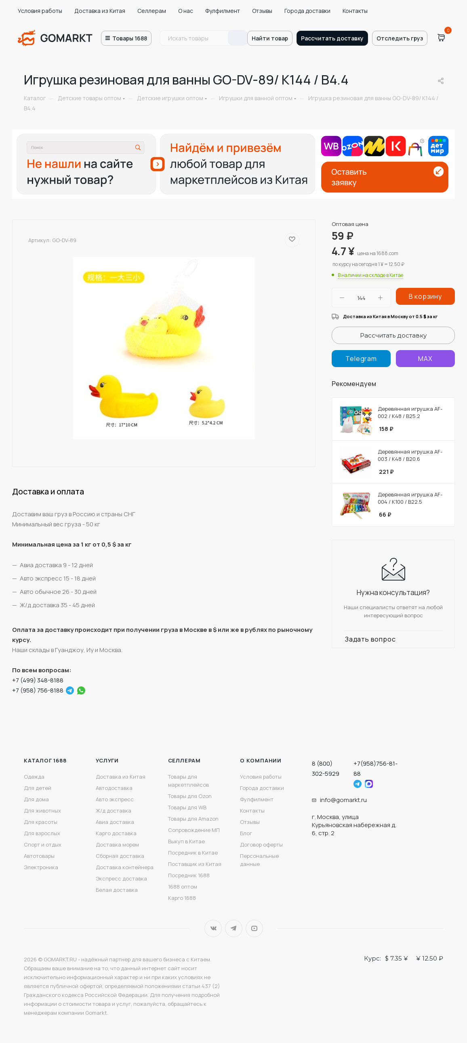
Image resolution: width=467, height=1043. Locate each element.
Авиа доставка (115, 822)
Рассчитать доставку (332, 38)
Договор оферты (261, 844)
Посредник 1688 (189, 875)
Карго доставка (116, 833)
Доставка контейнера (125, 867)
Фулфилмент (222, 11)
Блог (246, 833)
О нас (185, 11)
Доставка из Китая (99, 11)
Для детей (37, 788)
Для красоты (40, 822)
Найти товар (270, 38)
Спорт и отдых (42, 844)
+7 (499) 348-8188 (37, 680)
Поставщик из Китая (194, 864)
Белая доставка (117, 889)
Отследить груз (400, 38)
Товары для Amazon (193, 818)
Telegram (233, 928)
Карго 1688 (182, 898)
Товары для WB (187, 807)
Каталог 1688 (45, 760)
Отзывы (262, 11)
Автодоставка (114, 788)
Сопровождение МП (194, 830)
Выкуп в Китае (186, 841)
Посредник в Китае (193, 852)
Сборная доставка (120, 855)
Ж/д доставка (113, 810)
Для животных (42, 810)
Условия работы (40, 11)
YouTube (254, 928)
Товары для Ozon (190, 796)
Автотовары (39, 855)
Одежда (34, 776)
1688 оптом (182, 886)
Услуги (107, 760)
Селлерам (151, 11)
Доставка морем (117, 844)
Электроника (41, 867)
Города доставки (307, 11)
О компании (261, 760)
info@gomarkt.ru (343, 800)
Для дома (36, 799)
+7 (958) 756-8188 (37, 690)
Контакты (355, 11)
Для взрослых (42, 833)
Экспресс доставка (121, 878)
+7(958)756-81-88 (375, 768)
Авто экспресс (115, 799)
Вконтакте (213, 928)
